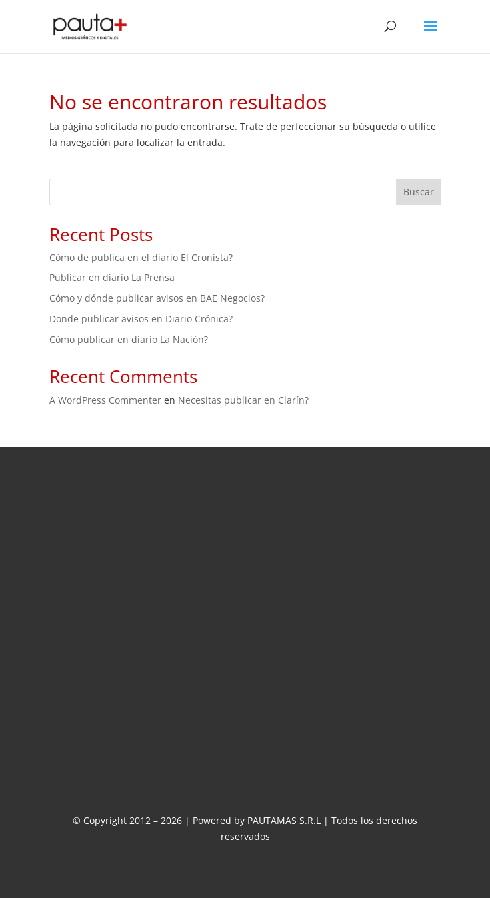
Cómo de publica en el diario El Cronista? (141, 257)
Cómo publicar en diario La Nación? (128, 339)
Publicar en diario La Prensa (112, 277)
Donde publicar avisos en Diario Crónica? (141, 318)
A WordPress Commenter (105, 400)
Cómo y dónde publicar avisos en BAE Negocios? (157, 298)
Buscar (418, 191)
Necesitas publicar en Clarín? (243, 400)
